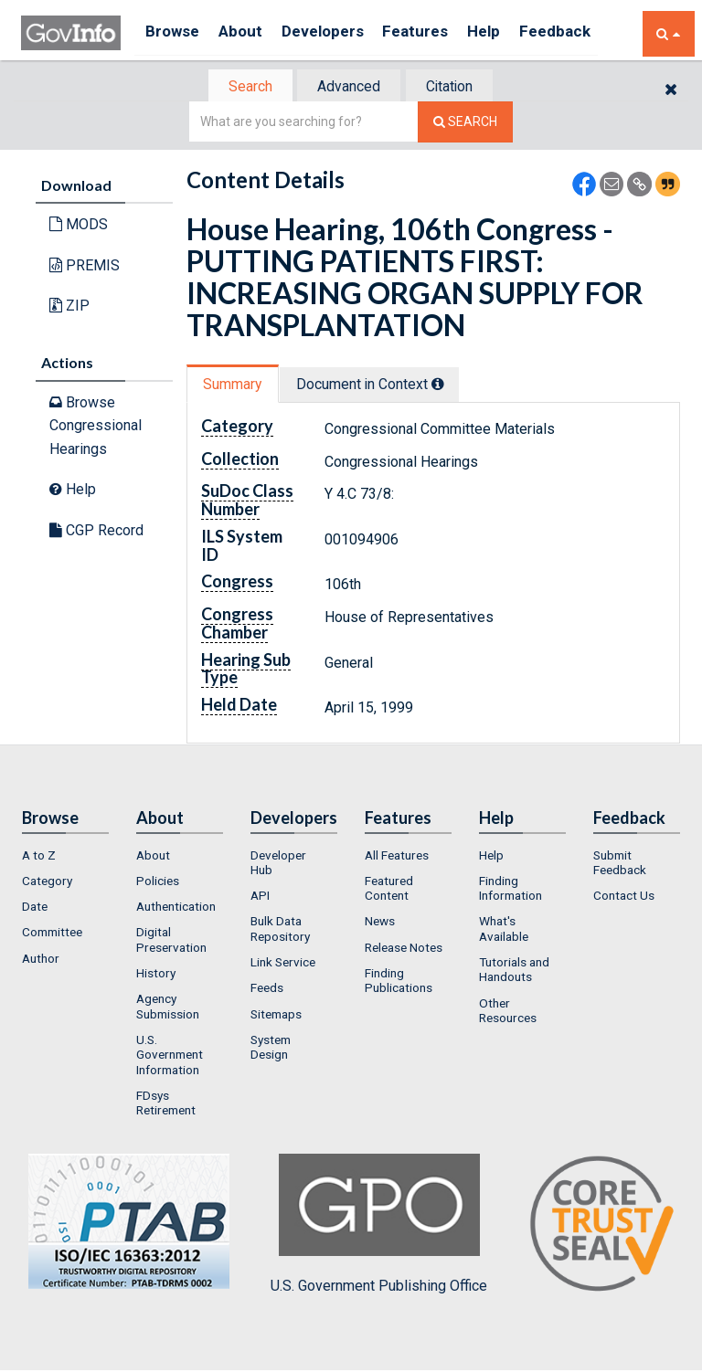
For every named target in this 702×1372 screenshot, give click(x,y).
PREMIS (84, 267)
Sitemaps (276, 1015)
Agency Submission (167, 1008)
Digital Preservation (171, 941)
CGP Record (96, 532)
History (156, 974)
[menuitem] (65, 857)
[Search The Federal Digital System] (465, 123)
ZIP (69, 307)
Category (47, 882)
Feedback (588, 33)
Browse (174, 33)
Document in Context (379, 385)
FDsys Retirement (166, 1104)
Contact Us (623, 897)
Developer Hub (278, 864)
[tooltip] (447, 384)
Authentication (176, 908)
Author (40, 960)
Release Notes (403, 949)
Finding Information (510, 889)
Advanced (347, 87)
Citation (456, 87)
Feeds (266, 990)
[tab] (242, 87)
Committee (52, 934)
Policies (157, 882)
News (380, 923)
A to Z (39, 857)
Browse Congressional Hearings (95, 427)
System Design (270, 1048)
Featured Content (389, 889)
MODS (78, 226)
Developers (337, 33)
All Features (397, 857)
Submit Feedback (619, 864)
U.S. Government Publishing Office (379, 1226)
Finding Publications (398, 982)
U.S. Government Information (169, 1056)
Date (35, 908)
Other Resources (508, 1012)
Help (511, 33)
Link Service (282, 963)
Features (437, 33)
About (249, 33)
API (260, 897)
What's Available (503, 930)
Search (241, 87)
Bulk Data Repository (280, 930)
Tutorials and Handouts (514, 971)
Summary (235, 385)
